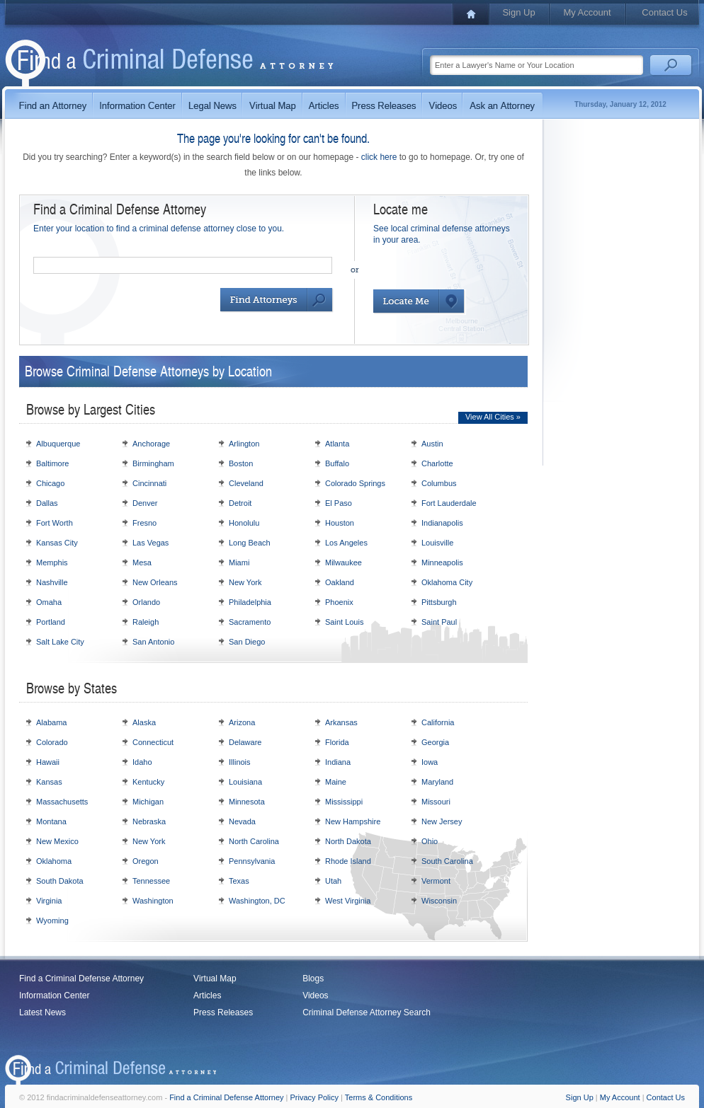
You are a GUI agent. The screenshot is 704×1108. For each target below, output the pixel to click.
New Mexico (57, 841)
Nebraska (149, 821)
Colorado (52, 742)
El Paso (338, 503)
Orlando (146, 602)
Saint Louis (344, 622)
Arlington (244, 443)
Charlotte (437, 463)
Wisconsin (439, 900)
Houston (339, 523)
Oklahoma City (446, 582)
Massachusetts (62, 801)
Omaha (49, 602)
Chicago (50, 483)
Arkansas (341, 722)
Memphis (52, 562)
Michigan (148, 801)
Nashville (52, 582)
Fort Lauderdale (449, 503)
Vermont (435, 881)
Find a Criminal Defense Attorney (81, 978)
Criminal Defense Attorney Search (366, 1012)
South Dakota (60, 881)
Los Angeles (346, 542)
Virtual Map (214, 978)
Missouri (435, 801)
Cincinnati (149, 483)
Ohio (429, 841)
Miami (239, 562)
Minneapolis (442, 562)
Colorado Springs (355, 483)
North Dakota (348, 841)
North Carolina (254, 841)
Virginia (49, 900)
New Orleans (155, 582)
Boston (241, 463)
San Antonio (153, 641)
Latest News (42, 1012)
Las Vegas (150, 542)
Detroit (240, 503)
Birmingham (153, 463)
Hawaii (47, 762)
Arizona (242, 722)
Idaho (142, 762)
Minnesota (247, 801)
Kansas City (57, 542)
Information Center (54, 995)
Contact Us (664, 12)
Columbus (439, 483)
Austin (432, 443)
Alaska (144, 722)
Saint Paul (439, 622)
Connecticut (153, 742)
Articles (207, 995)
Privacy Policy (314, 1097)
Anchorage (151, 443)
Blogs (313, 978)
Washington (153, 900)
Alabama (51, 722)
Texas (239, 881)
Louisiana (245, 782)
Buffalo (337, 463)
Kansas (49, 782)
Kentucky (148, 782)
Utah (333, 881)
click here (379, 157)
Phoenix (339, 602)
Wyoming (52, 920)
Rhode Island (348, 861)
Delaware (245, 742)
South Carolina (447, 861)
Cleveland (246, 483)
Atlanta (337, 443)
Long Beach (250, 542)
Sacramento (250, 622)
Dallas (47, 503)
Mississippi (344, 801)
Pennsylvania (252, 861)
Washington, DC (257, 900)
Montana (51, 821)
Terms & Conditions (378, 1097)
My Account (587, 12)
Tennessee (151, 881)
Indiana (338, 762)
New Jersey (441, 821)
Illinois (240, 762)
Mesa (142, 562)
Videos (315, 995)
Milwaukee (343, 562)
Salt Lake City (60, 641)
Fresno (144, 523)
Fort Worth (54, 523)
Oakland (339, 582)
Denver (144, 503)
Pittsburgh (439, 602)
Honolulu (244, 523)
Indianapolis (442, 523)
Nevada (242, 821)
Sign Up (518, 12)
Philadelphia (250, 602)
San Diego (247, 641)
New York (245, 582)
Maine (335, 782)
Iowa (429, 762)
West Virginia (347, 900)
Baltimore (52, 463)
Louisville (437, 542)
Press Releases (223, 1012)
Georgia (435, 742)
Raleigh (145, 622)
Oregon (145, 861)
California (437, 722)
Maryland (437, 782)
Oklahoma (54, 861)
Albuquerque (58, 443)
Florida (337, 742)
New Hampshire (352, 821)
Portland (50, 622)
